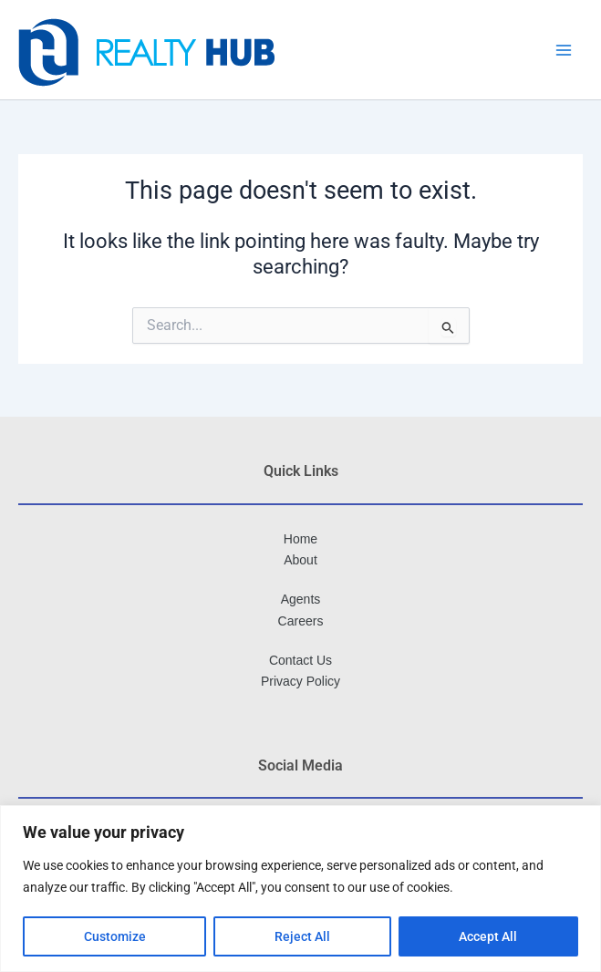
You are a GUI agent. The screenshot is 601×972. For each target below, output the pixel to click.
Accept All (488, 936)
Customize (115, 936)
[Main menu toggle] (563, 50)
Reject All (302, 936)
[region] (300, 888)
